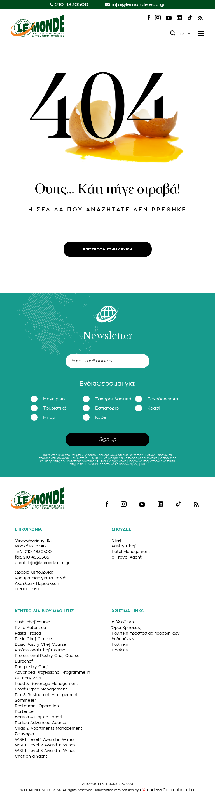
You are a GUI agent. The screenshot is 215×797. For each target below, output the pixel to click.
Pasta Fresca (28, 633)
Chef (116, 540)
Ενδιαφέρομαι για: (107, 383)
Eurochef (24, 661)
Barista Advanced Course (40, 723)
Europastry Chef (31, 667)
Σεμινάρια (24, 734)
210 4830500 (71, 4)
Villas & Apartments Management (48, 728)
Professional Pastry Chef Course (47, 656)
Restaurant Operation (37, 706)
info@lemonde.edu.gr (138, 4)
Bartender (25, 711)
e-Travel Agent (127, 557)
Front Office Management (41, 689)
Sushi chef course (32, 622)
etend (147, 790)
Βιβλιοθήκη (123, 622)
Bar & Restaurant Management (46, 695)
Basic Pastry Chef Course (40, 644)
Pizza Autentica (30, 628)
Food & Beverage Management (46, 683)
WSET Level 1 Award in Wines (44, 739)
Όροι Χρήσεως (126, 628)
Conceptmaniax (178, 790)
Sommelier (25, 700)
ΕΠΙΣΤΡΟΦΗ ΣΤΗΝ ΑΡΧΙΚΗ (107, 249)
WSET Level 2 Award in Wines (45, 745)
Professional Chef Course (40, 650)
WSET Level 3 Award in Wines (45, 751)
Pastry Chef (123, 546)
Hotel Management (131, 552)
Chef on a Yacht (31, 756)
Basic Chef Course (33, 639)
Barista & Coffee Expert (39, 717)
